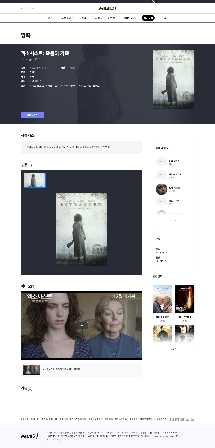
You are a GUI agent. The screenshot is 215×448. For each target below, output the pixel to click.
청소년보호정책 (95, 419)
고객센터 (64, 419)
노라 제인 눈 (62, 85)
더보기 (174, 220)
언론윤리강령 (146, 419)
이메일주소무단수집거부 (116, 419)
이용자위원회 (160, 419)
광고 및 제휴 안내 (49, 419)
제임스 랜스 (85, 85)
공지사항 (25, 419)
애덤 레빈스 (35, 81)
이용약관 (134, 419)
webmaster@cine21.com (171, 436)
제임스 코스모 (37, 85)
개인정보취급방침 (78, 419)
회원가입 (34, 8)
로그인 (24, 8)
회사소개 (35, 419)
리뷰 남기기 (32, 115)
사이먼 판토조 (162, 252)
